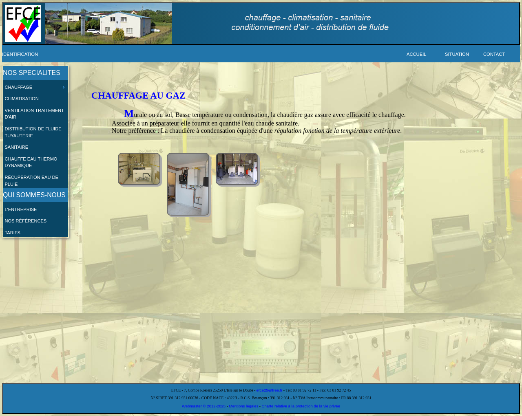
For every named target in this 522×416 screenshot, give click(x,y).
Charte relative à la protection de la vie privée (300, 406)
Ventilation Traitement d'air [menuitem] (34, 114)
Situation (457, 54)
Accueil (417, 54)
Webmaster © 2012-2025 (204, 406)
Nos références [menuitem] (25, 220)
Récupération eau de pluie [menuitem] (31, 181)
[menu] (35, 151)
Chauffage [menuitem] (35, 87)
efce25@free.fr (270, 390)
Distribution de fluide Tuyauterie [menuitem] (32, 132)
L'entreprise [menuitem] (20, 209)
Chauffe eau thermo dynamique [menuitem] (30, 162)
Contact (494, 54)
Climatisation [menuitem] (21, 98)
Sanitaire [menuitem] (16, 147)
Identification (20, 54)
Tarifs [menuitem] (12, 232)
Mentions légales (243, 406)
